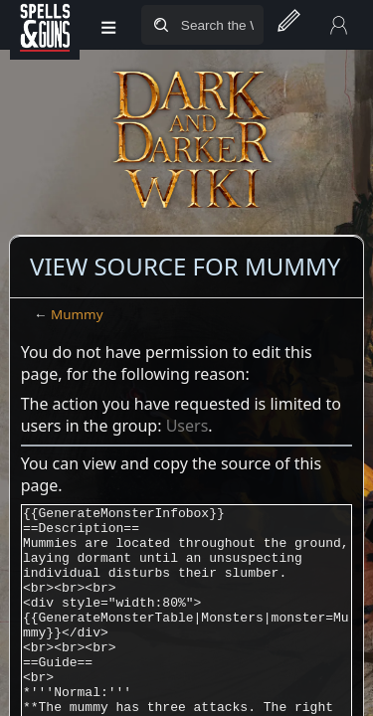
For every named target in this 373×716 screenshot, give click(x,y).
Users (187, 426)
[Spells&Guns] (45, 25)
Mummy (76, 314)
